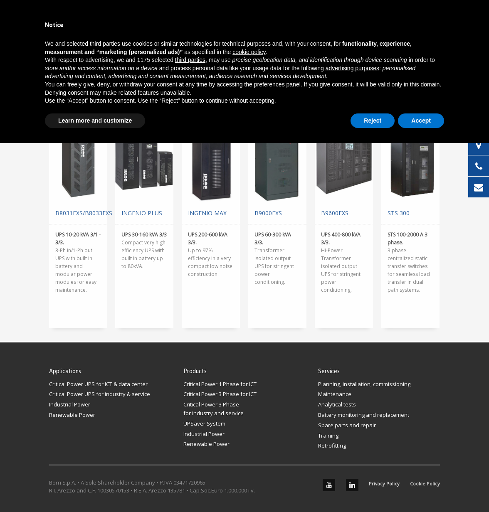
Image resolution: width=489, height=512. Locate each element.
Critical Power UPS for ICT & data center (98, 384)
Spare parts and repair (347, 425)
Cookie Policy (425, 483)
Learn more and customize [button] (95, 120)
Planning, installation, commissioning (364, 384)
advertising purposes (352, 68)
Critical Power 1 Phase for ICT (220, 384)
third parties (190, 60)
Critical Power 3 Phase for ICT (220, 394)
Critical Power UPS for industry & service (99, 394)
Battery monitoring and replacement (363, 414)
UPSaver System (204, 423)
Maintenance (334, 394)
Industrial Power (69, 404)
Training (328, 435)
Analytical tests (337, 404)
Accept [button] (421, 120)
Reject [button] (372, 120)
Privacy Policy (384, 483)
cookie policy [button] (248, 52)
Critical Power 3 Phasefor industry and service (213, 409)
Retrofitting (332, 445)
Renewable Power (72, 414)
